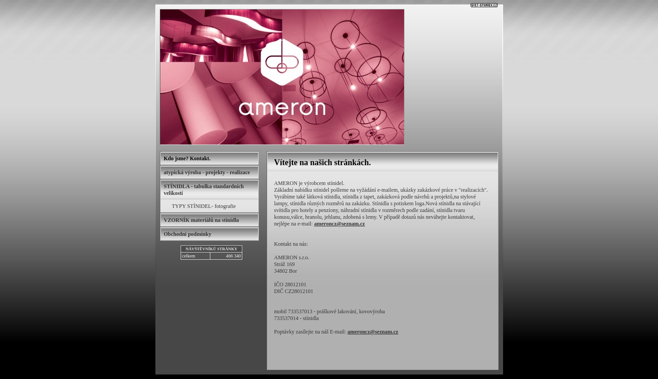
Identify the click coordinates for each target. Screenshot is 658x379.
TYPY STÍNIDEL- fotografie (204, 206)
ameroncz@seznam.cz (339, 224)
